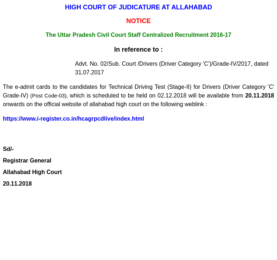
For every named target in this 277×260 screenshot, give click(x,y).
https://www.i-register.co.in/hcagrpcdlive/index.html (73, 119)
